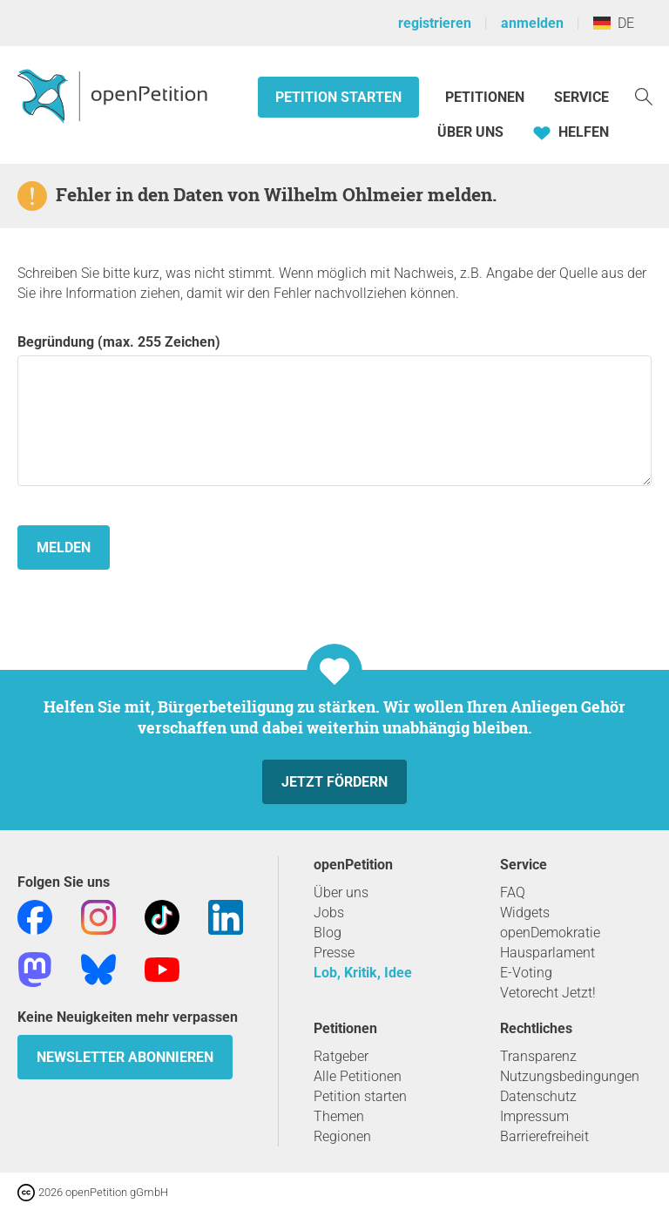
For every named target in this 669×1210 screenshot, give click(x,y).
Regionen (342, 1136)
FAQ (512, 892)
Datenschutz (538, 1096)
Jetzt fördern (334, 782)
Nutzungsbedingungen (569, 1076)
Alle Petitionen (358, 1076)
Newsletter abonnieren (125, 1057)
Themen (339, 1116)
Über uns (341, 892)
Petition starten (338, 97)
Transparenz (538, 1056)
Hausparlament (547, 952)
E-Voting (526, 972)
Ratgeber (341, 1056)
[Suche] (643, 95)
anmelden (532, 23)
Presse (334, 952)
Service (581, 97)
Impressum (534, 1116)
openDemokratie (550, 932)
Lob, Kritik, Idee (363, 972)
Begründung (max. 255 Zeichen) (334, 410)
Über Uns (470, 132)
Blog (327, 932)
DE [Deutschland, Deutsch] (613, 23)
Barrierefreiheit (544, 1136)
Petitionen (486, 97)
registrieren (434, 23)
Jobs (329, 912)
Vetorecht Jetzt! (548, 992)
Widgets (525, 912)
